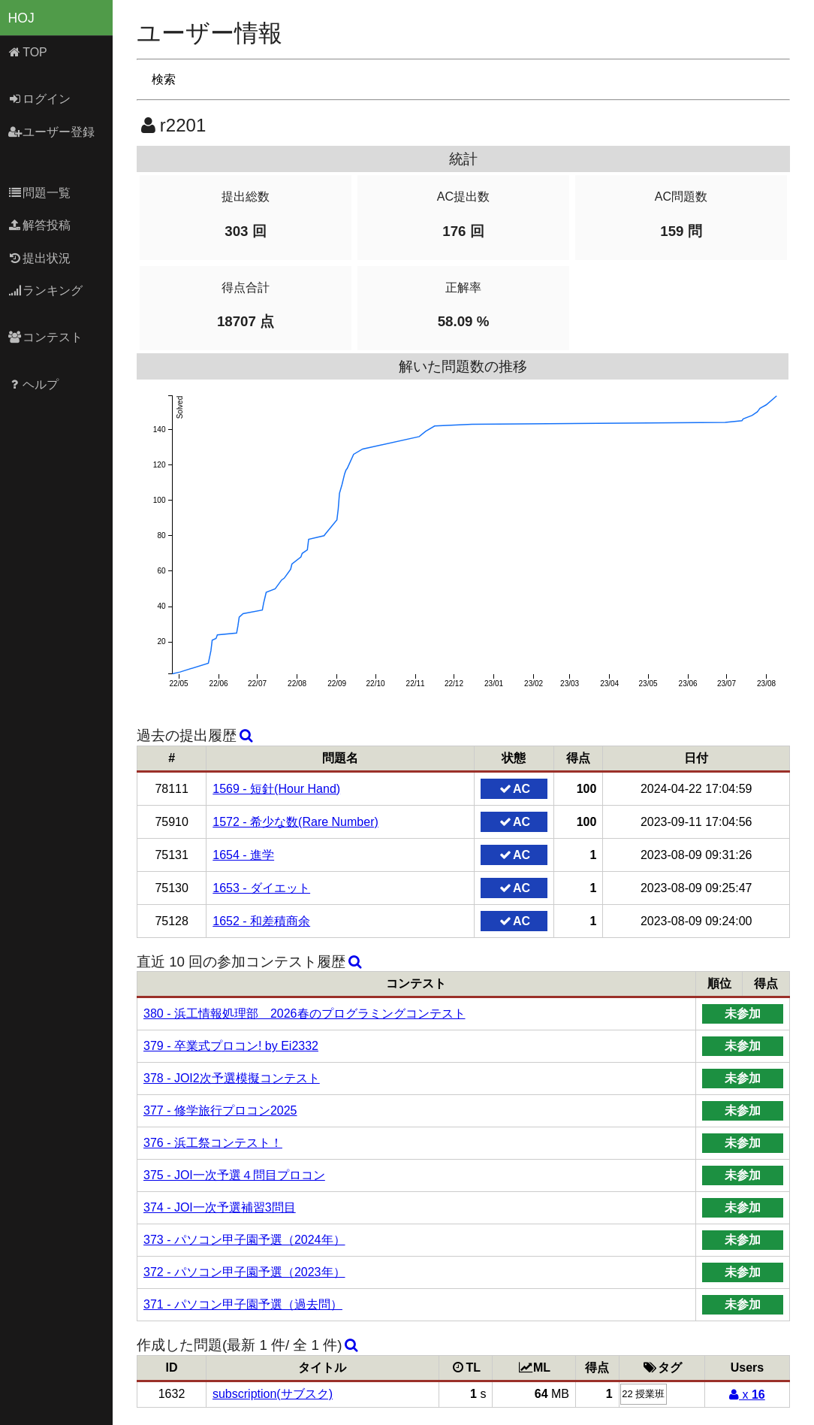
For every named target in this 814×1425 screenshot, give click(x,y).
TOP (27, 52)
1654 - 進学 (243, 855)
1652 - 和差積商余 (261, 921)
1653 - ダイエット (261, 888)
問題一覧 (39, 192)
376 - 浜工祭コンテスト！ (212, 1142)
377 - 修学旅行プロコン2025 (220, 1110)
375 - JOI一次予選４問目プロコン (234, 1175)
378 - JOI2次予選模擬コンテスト (231, 1078)
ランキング (45, 290)
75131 (171, 855)
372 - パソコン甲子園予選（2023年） (244, 1272)
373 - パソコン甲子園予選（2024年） (244, 1239)
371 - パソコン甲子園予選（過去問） (242, 1304)
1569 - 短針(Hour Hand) (276, 788)
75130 (171, 888)
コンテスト (45, 337)
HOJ (21, 18)
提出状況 (39, 258)
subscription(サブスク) (273, 1393)
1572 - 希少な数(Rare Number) (295, 821)
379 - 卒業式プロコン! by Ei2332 (230, 1045)
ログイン (39, 98)
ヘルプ (33, 384)
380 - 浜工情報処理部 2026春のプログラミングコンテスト (304, 1013)
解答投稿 (39, 225)
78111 (171, 788)
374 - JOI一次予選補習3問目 (219, 1207)
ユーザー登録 (51, 132)
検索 (164, 79)
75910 (171, 821)
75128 (171, 921)
